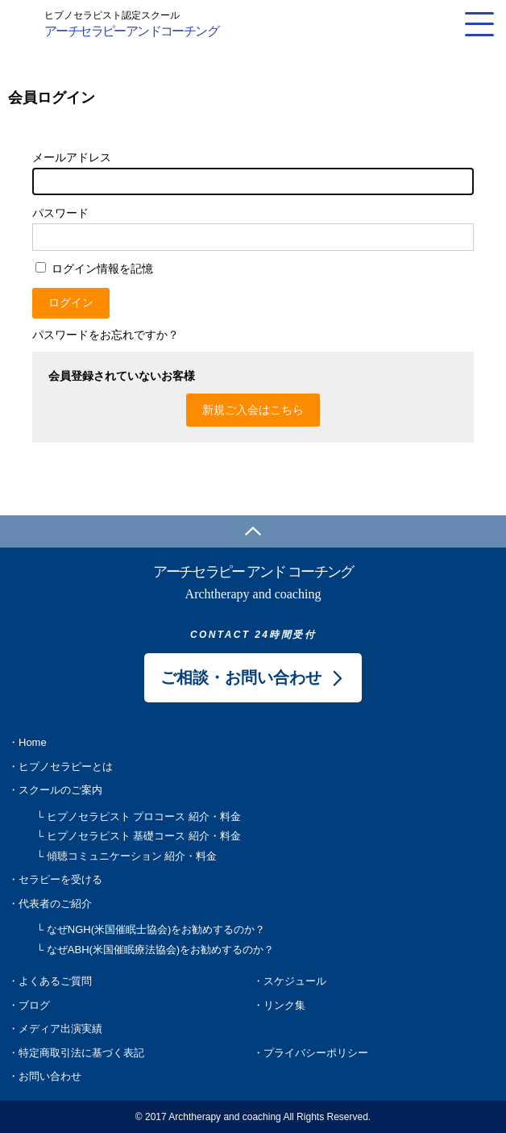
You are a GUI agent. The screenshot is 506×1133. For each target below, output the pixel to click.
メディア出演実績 (60, 1029)
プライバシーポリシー (315, 1053)
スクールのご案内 (60, 790)
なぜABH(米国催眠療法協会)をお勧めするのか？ (160, 949)
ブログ (34, 1005)
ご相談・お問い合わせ (240, 677)
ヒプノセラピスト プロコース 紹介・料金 (144, 816)
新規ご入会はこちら (253, 409)
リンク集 (284, 1005)
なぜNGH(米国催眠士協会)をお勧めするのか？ (156, 929)
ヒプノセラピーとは (66, 766)
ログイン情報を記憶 (94, 268)
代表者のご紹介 (55, 904)
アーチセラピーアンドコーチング (131, 23)
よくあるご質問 (55, 981)
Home (33, 742)
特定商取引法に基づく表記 (81, 1053)
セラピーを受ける (60, 879)
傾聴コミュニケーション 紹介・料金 (132, 856)
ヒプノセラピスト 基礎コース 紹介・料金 (144, 836)
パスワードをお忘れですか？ (105, 334)
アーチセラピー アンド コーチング (253, 583)
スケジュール (294, 981)
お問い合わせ (50, 1076)
